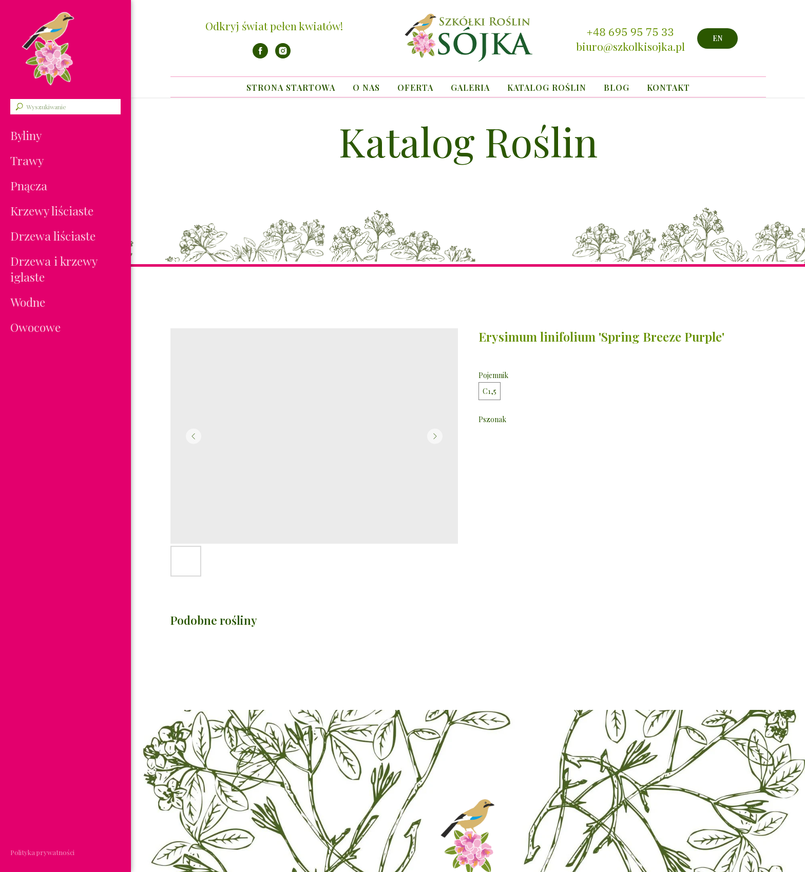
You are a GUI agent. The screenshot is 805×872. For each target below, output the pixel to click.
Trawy (27, 160)
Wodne (27, 302)
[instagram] (283, 55)
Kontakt (668, 87)
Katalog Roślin (546, 87)
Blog (616, 87)
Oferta (415, 87)
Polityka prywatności (42, 852)
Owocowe (35, 327)
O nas (366, 87)
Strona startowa (290, 87)
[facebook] (260, 55)
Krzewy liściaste (51, 211)
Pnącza (28, 185)
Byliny (26, 135)
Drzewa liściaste (52, 236)
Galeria (470, 87)
